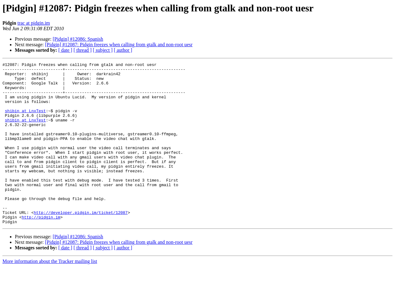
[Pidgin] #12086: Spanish (78, 39)
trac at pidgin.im (33, 23)
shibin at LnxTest (25, 121)
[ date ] (65, 50)
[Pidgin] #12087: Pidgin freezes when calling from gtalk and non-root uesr (119, 44)
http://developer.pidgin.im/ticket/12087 (80, 243)
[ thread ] (82, 50)
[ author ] (123, 50)
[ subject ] (103, 50)
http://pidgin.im (41, 248)
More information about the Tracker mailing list (49, 293)
